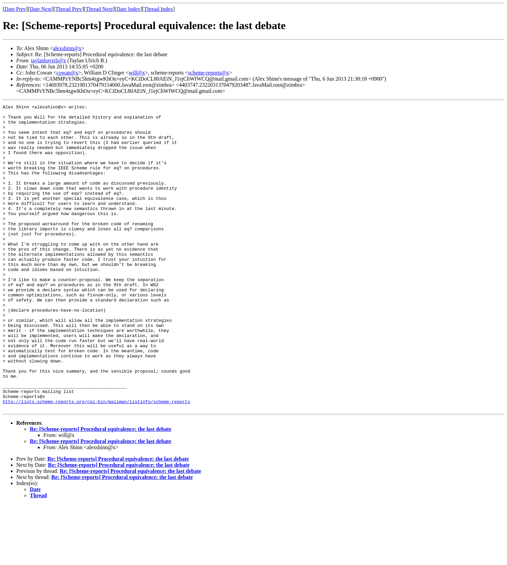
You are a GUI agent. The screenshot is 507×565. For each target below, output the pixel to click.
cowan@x (68, 73)
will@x (137, 73)
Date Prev (15, 9)
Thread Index (158, 9)
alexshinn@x (67, 48)
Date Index (128, 9)
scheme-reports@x (208, 73)
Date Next (41, 9)
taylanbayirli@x (48, 60)
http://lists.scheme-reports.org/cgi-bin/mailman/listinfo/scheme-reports (96, 461)
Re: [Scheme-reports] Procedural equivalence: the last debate (100, 490)
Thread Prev (68, 9)
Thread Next (99, 9)
